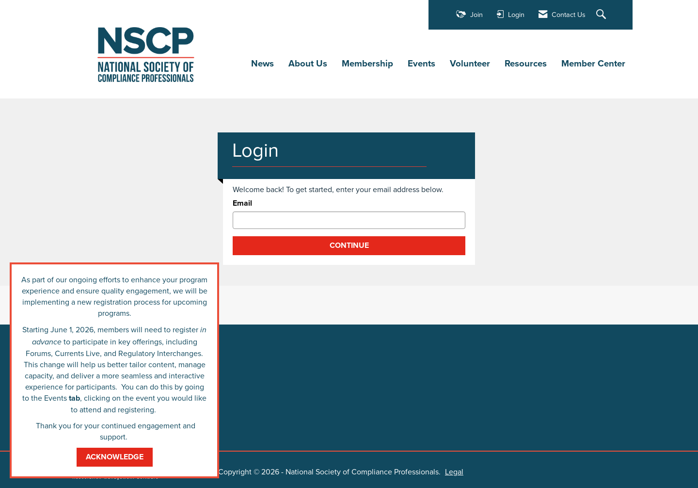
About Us (307, 63)
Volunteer (470, 63)
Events (421, 63)
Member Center (593, 63)
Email (242, 203)
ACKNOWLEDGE (114, 456)
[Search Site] (602, 15)
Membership (367, 63)
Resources (526, 63)
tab (74, 398)
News (262, 63)
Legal (454, 471)
